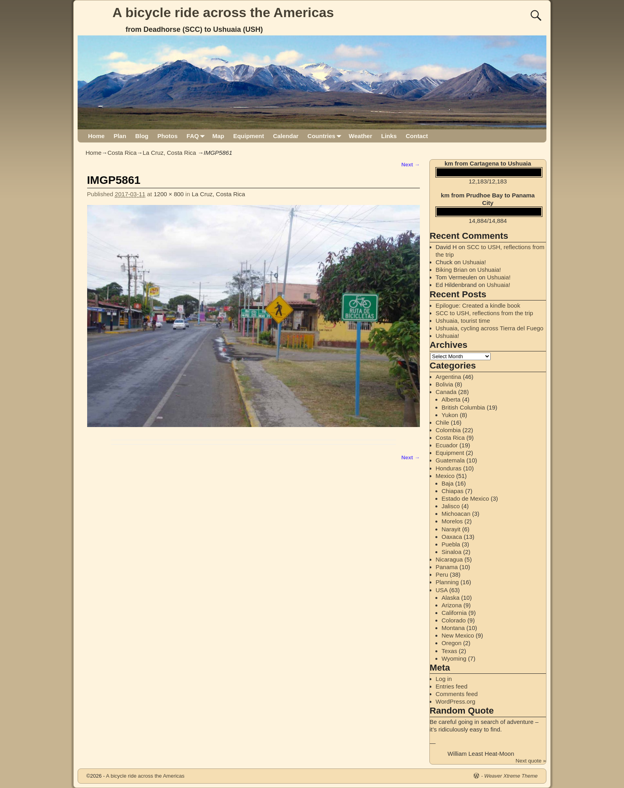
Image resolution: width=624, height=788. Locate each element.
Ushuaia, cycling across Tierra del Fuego (490, 328)
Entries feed (452, 686)
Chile (442, 422)
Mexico (445, 475)
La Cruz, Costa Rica (169, 152)
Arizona (452, 605)
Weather (360, 136)
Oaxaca (452, 536)
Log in (444, 678)
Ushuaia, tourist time (463, 320)
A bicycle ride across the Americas (223, 12)
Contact (417, 136)
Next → (410, 165)
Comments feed (457, 693)
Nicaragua (449, 559)
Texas (449, 651)
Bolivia (444, 384)
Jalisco (451, 506)
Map (218, 136)
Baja (448, 483)
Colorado (454, 620)
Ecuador (447, 445)
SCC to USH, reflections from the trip (484, 313)
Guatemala (450, 460)
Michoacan (456, 513)
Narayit (451, 529)
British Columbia (463, 407)
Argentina (448, 376)
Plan (119, 136)
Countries (326, 135)
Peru (442, 574)
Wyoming (454, 658)
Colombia (448, 430)
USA (442, 590)
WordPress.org (456, 701)
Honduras (449, 468)
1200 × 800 (169, 194)
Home (96, 136)
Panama (447, 567)
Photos (167, 136)
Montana (453, 627)
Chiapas (453, 491)
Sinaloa (452, 551)
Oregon (452, 643)
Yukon (450, 415)
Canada (446, 391)
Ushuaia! (474, 262)
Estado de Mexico (465, 498)
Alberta (451, 399)
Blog (141, 136)
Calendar (285, 136)
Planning (447, 582)
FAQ (197, 135)
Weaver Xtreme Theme (511, 776)
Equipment (248, 136)
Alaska (451, 597)
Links (389, 136)
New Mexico (458, 635)
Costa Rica (121, 152)
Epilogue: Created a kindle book (478, 305)
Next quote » (530, 761)
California (454, 612)
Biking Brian (452, 269)
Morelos (452, 521)
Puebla (451, 544)
